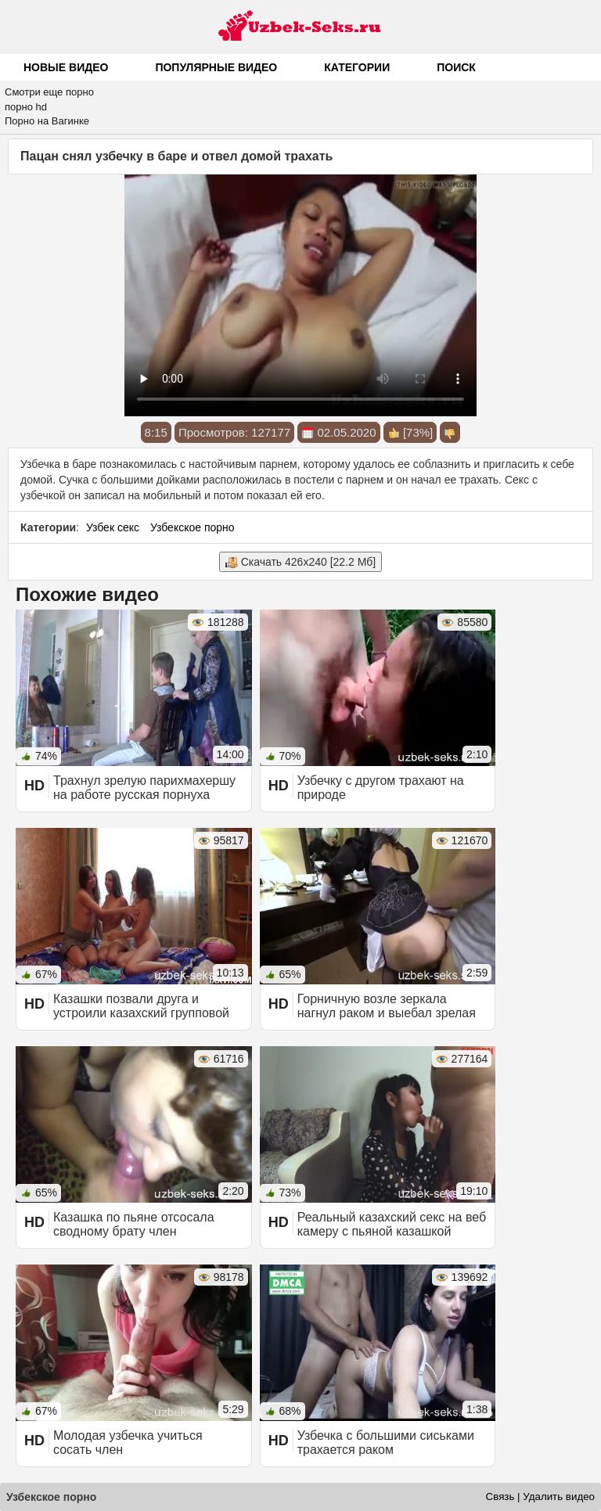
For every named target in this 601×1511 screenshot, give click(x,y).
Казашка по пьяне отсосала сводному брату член (133, 1224)
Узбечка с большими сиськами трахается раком (385, 1442)
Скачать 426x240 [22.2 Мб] (300, 562)
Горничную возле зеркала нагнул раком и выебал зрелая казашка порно (386, 1013)
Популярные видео (216, 67)
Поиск (456, 67)
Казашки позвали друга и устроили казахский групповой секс (141, 1013)
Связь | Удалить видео (540, 1496)
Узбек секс (112, 527)
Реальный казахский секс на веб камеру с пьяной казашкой (392, 1224)
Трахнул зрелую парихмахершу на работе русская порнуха (144, 787)
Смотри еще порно (49, 92)
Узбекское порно (192, 527)
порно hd (26, 107)
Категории (357, 67)
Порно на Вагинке (47, 121)
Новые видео (65, 67)
